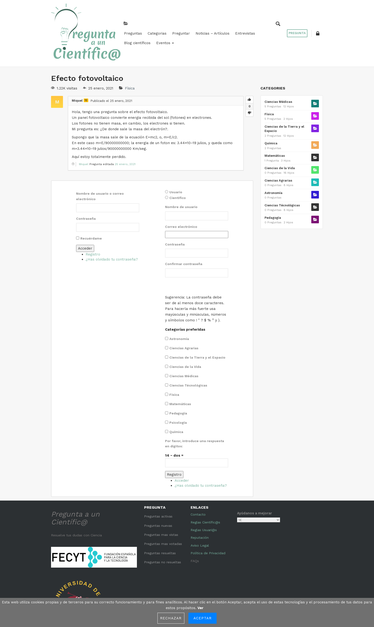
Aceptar (202, 618)
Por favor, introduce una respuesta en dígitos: (194, 411)
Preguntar (143, 22)
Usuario (175, 160)
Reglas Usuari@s (204, 498)
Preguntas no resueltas (162, 530)
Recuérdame (91, 206)
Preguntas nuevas (158, 493)
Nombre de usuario (181, 175)
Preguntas (95, 22)
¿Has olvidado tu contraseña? (112, 227)
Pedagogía (178, 381)
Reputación (200, 505)
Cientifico (177, 165)
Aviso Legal (200, 513)
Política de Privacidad (208, 521)
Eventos (264, 22)
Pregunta (295, 17)
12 (86, 68)
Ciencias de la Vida (185, 334)
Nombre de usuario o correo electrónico (100, 163)
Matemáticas (180, 372)
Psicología (178, 390)
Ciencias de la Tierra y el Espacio (197, 325)
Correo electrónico (181, 194)
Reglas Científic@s (205, 490)
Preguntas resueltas (160, 521)
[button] (317, 17)
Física (130, 56)
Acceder (85, 216)
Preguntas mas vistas (161, 502)
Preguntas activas (158, 484)
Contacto (198, 482)
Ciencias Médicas (183, 344)
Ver (200, 608)
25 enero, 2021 (125, 132)
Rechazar (171, 618)
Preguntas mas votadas (163, 511)
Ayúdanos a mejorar (254, 481)
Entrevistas (207, 22)
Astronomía (179, 306)
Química (176, 400)
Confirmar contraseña (183, 232)
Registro (93, 222)
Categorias (119, 22)
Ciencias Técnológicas (188, 353)
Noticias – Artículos (175, 22)
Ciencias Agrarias (183, 316)
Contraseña (86, 186)
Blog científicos (236, 22)
